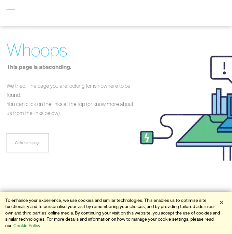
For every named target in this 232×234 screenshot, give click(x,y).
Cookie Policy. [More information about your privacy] (27, 226)
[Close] (221, 202)
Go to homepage (27, 143)
